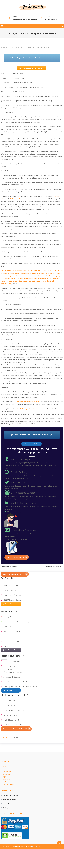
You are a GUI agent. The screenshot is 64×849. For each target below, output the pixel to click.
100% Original (18, 482)
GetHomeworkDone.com (20, 47)
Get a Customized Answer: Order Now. (31, 68)
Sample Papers (8, 804)
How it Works (7, 771)
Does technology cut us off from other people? (32, 409)
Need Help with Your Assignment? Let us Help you (35, 435)
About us (5, 766)
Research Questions (9, 800)
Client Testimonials (11, 604)
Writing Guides (8, 808)
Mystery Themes (37, 846)
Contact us (4, 737)
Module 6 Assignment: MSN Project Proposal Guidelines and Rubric (11, 566)
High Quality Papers (21, 459)
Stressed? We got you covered (18, 512)
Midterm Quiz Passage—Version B (54, 566)
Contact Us (6, 774)
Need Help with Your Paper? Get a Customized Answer (34, 58)
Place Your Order (8, 784)
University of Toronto (17, 199)
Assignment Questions (42, 47)
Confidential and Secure (23, 502)
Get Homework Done (11, 650)
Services (5, 769)
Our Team (6, 782)
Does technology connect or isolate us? (27, 402)
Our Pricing (6, 779)
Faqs (4, 777)
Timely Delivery (19, 472)
